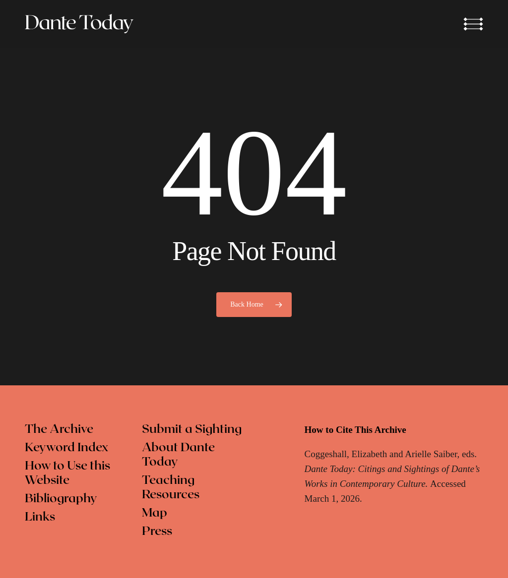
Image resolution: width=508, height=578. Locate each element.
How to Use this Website (67, 473)
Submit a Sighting (192, 429)
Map (154, 513)
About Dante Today (178, 455)
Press (157, 531)
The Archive (59, 429)
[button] (473, 24)
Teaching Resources (170, 487)
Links (40, 517)
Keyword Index (66, 448)
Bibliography (61, 499)
